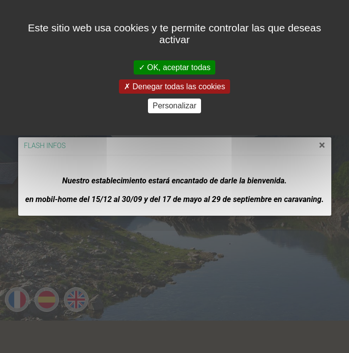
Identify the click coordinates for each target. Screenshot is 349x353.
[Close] (306, 145)
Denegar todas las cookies (174, 86)
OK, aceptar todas (174, 67)
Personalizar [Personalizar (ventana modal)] (175, 105)
